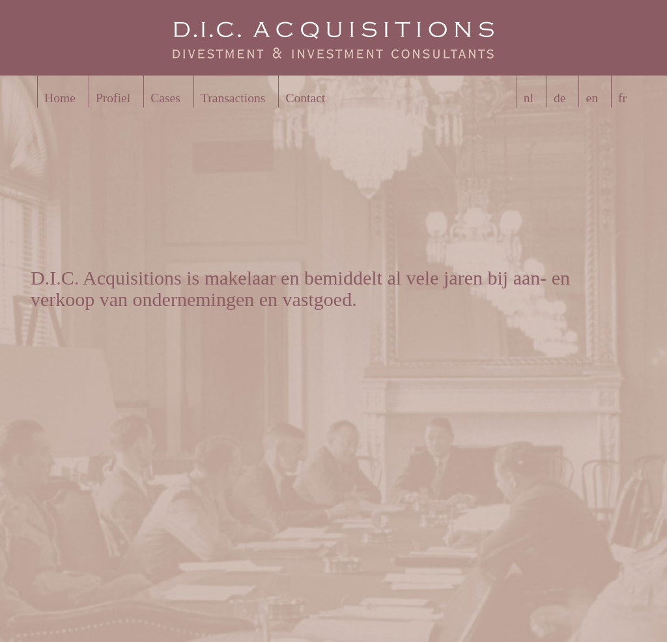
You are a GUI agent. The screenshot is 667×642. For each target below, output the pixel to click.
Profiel (113, 98)
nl (528, 98)
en (592, 98)
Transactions (233, 98)
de (560, 98)
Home (60, 98)
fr (622, 98)
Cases (165, 98)
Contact (305, 98)
